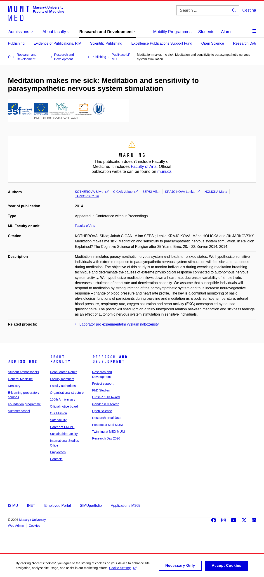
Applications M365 (125, 505)
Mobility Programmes (172, 31)
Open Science (212, 43)
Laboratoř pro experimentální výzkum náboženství (120, 324)
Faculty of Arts (144, 166)
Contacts (56, 459)
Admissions (22, 361)
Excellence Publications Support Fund (161, 43)
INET (31, 505)
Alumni (227, 31)
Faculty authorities (63, 386)
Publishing (16, 43)
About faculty (60, 359)
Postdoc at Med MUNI (107, 425)
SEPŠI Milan (151, 191)
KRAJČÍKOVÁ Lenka (182, 191)
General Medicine (20, 379)
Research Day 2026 (106, 438)
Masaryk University (32, 519)
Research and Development (109, 359)
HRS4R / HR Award (106, 397)
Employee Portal (57, 505)
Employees (58, 452)
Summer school (19, 411)
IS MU (13, 505)
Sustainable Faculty (64, 434)
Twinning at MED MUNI (108, 431)
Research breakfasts (106, 418)
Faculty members (62, 379)
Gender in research (105, 404)
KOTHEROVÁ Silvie (91, 191)
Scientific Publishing (106, 43)
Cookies (34, 525)
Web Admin (16, 525)
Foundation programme (24, 404)
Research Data (245, 43)
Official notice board (64, 406)
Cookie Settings (123, 570)
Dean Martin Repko (63, 372)
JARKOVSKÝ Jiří (87, 196)
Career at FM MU (62, 427)
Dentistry (14, 386)
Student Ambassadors (23, 372)
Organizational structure (67, 392)
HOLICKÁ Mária (216, 191)
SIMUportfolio (91, 505)
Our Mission (58, 413)
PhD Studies (101, 390)
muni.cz (164, 171)
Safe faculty (58, 420)
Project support (102, 383)
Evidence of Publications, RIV (57, 43)
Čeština (249, 10)
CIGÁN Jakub (125, 191)
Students (206, 31)
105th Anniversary (62, 399)
